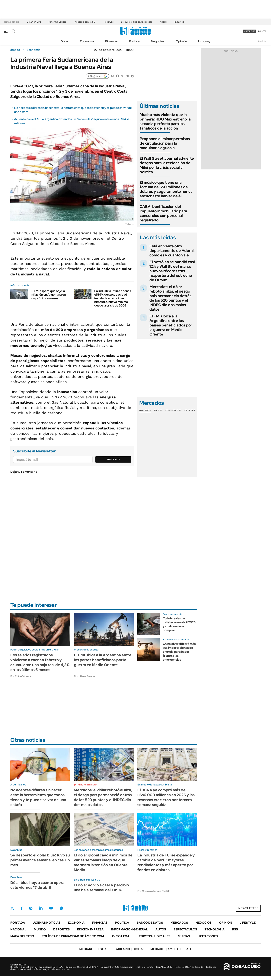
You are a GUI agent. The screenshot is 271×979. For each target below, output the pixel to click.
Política (134, 41)
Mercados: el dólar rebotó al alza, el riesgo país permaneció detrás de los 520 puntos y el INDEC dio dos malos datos (170, 298)
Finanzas (111, 41)
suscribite (249, 31)
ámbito (15, 49)
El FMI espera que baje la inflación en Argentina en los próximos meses (48, 294)
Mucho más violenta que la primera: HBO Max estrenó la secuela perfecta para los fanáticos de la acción (165, 121)
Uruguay (204, 41)
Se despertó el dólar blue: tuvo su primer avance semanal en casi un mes (40, 860)
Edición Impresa (90, 929)
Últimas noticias (46, 923)
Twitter (12, 908)
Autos (160, 929)
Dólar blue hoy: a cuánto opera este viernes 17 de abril (37, 885)
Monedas (145, 410)
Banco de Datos (150, 923)
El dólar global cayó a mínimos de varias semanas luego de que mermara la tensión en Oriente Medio (103, 862)
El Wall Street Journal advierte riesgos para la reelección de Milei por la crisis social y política (167, 165)
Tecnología (215, 929)
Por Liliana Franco (84, 676)
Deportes (61, 929)
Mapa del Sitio (22, 936)
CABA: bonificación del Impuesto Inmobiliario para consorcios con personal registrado (163, 213)
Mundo (40, 929)
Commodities (173, 410)
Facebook (22, 908)
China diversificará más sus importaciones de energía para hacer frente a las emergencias (179, 651)
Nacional (18, 929)
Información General (129, 929)
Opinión (181, 41)
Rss (235, 929)
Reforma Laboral (58, 22)
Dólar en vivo (34, 22)
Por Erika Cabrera (20, 676)
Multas (184, 936)
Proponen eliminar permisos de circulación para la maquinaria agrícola (165, 143)
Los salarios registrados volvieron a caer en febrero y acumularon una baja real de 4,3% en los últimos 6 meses (39, 662)
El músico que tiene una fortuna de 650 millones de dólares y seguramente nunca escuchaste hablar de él (166, 189)
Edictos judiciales (154, 936)
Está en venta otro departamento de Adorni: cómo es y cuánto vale (172, 251)
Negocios (157, 41)
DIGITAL (94, 949)
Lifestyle (248, 923)
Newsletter (262, 41)
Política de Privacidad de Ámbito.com (73, 936)
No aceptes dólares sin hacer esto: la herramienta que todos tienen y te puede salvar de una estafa (38, 797)
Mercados (179, 923)
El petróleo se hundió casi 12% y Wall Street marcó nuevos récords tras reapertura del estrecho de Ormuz (172, 270)
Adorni (163, 22)
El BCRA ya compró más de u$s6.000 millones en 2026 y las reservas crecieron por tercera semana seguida (166, 797)
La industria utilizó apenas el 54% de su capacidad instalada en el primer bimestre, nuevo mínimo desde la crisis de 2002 (112, 298)
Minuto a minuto (87, 784)
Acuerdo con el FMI (85, 22)
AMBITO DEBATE (171, 949)
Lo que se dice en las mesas (136, 22)
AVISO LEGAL (121, 936)
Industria (179, 22)
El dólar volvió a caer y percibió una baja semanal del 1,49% (101, 887)
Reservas (108, 22)
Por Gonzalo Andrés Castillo (153, 891)
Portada (17, 923)
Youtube (51, 908)
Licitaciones (207, 936)
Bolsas (158, 410)
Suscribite (113, 459)
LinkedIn (41, 908)
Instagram (31, 908)
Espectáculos (185, 929)
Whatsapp (61, 908)
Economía (87, 41)
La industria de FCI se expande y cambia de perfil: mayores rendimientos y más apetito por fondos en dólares (166, 862)
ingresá (262, 31)
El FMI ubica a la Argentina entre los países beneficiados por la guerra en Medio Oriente (170, 325)
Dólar (65, 41)
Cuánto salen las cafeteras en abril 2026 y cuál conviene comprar (179, 624)
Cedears (189, 410)
